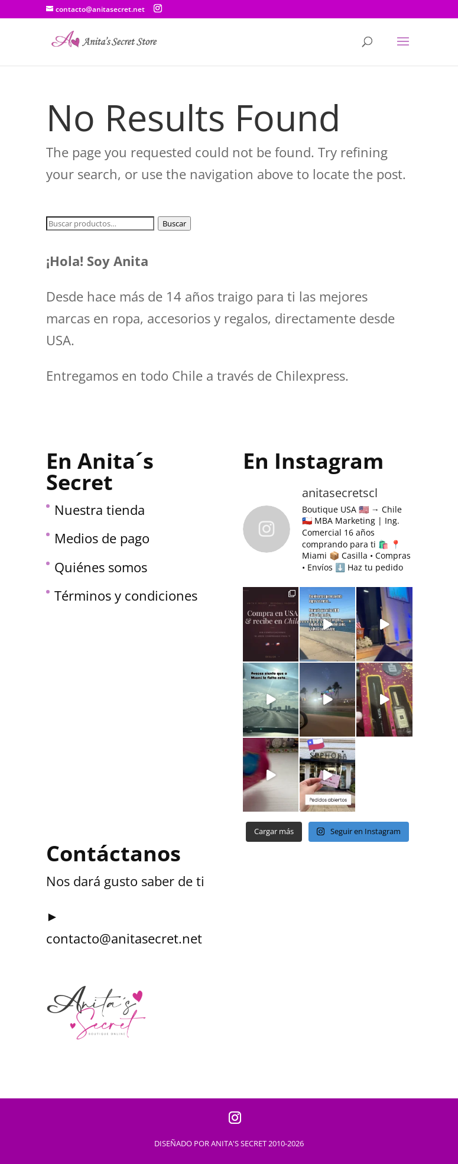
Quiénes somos (100, 567)
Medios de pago (102, 538)
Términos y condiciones (125, 595)
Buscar (174, 223)
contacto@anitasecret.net (124, 938)
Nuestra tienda (99, 509)
